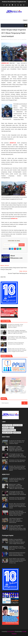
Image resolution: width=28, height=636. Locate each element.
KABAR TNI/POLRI (7, 425)
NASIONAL (5, 427)
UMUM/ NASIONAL (7, 432)
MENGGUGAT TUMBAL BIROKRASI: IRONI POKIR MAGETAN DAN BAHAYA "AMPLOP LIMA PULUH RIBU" (17, 332)
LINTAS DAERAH (18, 425)
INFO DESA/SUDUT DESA (9, 430)
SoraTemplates (10, 631)
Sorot (11, 427)
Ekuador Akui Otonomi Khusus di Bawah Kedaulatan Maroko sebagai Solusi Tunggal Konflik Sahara (17, 350)
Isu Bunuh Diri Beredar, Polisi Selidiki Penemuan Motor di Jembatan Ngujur (15, 326)
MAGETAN (24, 39)
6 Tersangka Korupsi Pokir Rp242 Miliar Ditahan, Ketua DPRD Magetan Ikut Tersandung (17, 338)
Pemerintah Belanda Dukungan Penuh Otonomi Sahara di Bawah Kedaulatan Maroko (17, 554)
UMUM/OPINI (17, 432)
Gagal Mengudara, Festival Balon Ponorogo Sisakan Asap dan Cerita (17, 548)
